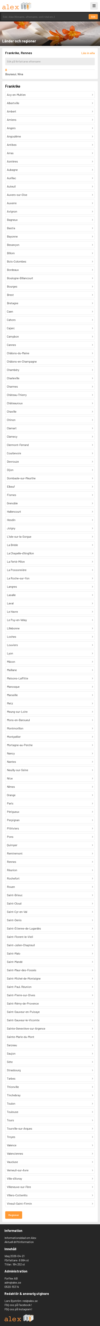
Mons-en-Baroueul (18, 720)
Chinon (11, 419)
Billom (11, 253)
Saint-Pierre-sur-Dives (21, 995)
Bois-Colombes (16, 261)
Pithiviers (13, 828)
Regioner (13, 1215)
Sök (93, 16)
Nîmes (11, 786)
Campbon (13, 336)
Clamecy (12, 436)
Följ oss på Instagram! (18, 1309)
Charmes (12, 386)
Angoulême (14, 136)
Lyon (10, 653)
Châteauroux (15, 403)
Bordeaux (13, 269)
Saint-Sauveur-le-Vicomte (23, 1020)
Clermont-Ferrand (18, 445)
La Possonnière (16, 570)
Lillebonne (13, 628)
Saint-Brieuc (15, 895)
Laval (10, 603)
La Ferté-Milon (16, 561)
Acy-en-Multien (16, 94)
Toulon (11, 1103)
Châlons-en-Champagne (22, 361)
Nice (10, 778)
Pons (10, 836)
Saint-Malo (13, 953)
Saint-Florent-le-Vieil (20, 936)
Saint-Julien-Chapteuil (21, 945)
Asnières (12, 161)
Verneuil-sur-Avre (17, 1170)
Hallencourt (14, 511)
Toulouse (12, 1111)
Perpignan (13, 820)
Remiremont (15, 853)
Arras (10, 153)
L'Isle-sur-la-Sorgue (19, 536)
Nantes (11, 761)
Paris (10, 803)
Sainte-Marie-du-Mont (20, 1036)
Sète (10, 1061)
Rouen (11, 886)
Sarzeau (12, 1045)
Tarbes (11, 1078)
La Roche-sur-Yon (18, 578)
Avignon (12, 211)
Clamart (12, 428)
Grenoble (12, 503)
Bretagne (12, 303)
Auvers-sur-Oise (17, 194)
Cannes (11, 344)
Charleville (13, 378)
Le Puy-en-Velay (17, 620)
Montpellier (14, 736)
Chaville (11, 411)
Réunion (12, 870)
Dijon (10, 470)
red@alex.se (30, 1300)
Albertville (13, 103)
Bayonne (12, 236)
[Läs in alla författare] (88, 53)
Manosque (13, 686)
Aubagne (12, 169)
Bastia (11, 228)
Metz (10, 703)
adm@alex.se (12, 1282)
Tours (10, 1120)
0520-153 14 (11, 1286)
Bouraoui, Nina (14, 74)
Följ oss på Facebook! (18, 1305)
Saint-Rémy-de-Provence (23, 1003)
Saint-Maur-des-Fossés (21, 970)
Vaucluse (12, 1162)
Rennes (11, 861)
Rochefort (13, 878)
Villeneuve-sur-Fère (19, 1187)
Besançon (13, 244)
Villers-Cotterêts (17, 1195)
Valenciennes (15, 1153)
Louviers (12, 645)
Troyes (11, 1137)
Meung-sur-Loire (17, 711)
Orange (11, 795)
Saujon (11, 1053)
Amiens (11, 119)
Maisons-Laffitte (17, 678)
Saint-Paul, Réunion (19, 986)
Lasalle (11, 595)
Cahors (11, 319)
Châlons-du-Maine (18, 353)
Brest (10, 294)
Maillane (12, 670)
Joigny (11, 528)
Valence (11, 1145)
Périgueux (13, 811)
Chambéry (13, 369)
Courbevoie (14, 453)
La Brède (12, 545)
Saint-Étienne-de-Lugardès (24, 928)
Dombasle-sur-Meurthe (21, 478)
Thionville (13, 1086)
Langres (12, 586)
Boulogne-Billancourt (20, 278)
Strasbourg (14, 1070)
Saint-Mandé (15, 961)
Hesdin (11, 520)
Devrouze (13, 461)
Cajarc (11, 328)
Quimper (12, 845)
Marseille (12, 695)
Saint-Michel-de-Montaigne (24, 978)
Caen (10, 311)
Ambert (11, 111)
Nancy (11, 753)
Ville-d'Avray (14, 1178)
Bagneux (12, 219)
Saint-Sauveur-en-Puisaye (23, 1011)
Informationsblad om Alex (20, 1237)
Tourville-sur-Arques (19, 1128)
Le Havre (12, 611)
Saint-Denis (14, 920)
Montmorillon (15, 728)
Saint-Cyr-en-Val (17, 911)
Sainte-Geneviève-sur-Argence (26, 1028)
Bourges (12, 286)
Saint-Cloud (14, 903)
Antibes (12, 144)
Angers (11, 128)
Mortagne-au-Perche (20, 745)
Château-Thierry (17, 394)
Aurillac (11, 178)
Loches (11, 636)
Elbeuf (11, 486)
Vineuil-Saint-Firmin (19, 1203)
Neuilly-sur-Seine (17, 770)
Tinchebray (13, 1095)
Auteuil (11, 186)
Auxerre (12, 203)
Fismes (11, 495)
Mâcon (11, 661)
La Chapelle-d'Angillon (20, 553)
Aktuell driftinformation (19, 1242)
